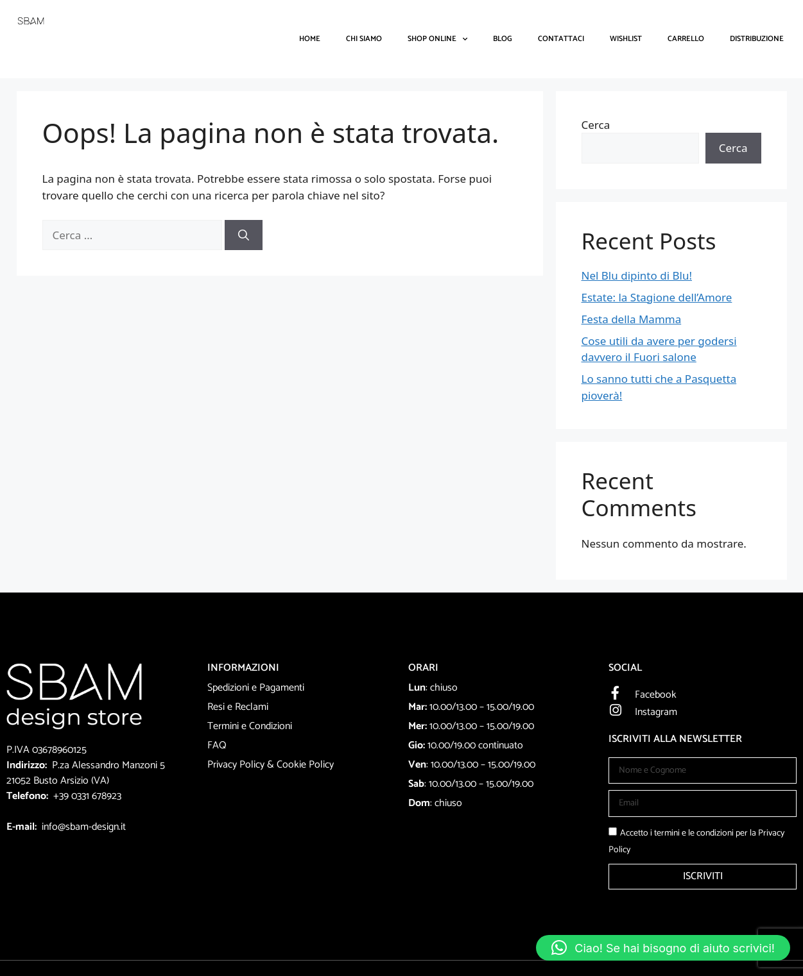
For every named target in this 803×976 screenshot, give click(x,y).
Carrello (686, 39)
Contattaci (561, 39)
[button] (663, 948)
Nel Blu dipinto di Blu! (637, 275)
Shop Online (437, 39)
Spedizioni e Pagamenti (255, 687)
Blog (502, 39)
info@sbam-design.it (84, 827)
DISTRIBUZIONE (757, 39)
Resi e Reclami (237, 707)
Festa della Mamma (632, 319)
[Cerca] (244, 235)
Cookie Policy (305, 764)
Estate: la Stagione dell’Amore (657, 297)
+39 (62, 796)
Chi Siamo (364, 39)
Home (309, 39)
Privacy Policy (235, 764)
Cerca (596, 124)
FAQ (217, 745)
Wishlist (626, 39)
